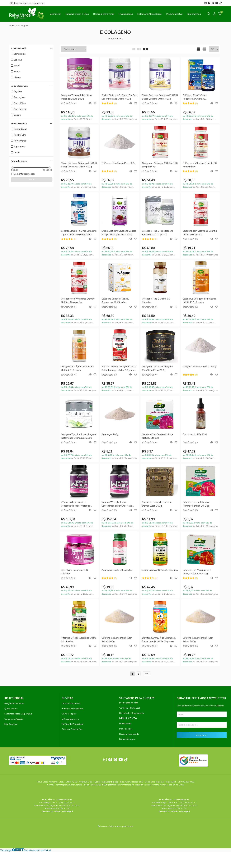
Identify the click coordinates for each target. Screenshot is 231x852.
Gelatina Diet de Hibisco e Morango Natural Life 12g (196, 504)
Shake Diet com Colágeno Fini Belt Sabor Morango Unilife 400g (119, 97)
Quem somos (10, 708)
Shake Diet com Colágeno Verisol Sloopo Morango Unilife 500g (119, 232)
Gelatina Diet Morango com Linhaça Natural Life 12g (197, 571)
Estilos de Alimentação (149, 14)
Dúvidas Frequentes (71, 703)
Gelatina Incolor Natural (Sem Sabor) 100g (117, 639)
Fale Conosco (11, 724)
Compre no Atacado (14, 718)
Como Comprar (69, 713)
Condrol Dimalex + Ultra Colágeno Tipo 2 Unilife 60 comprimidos (78, 232)
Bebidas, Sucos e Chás (77, 14)
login (26, 3)
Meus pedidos (126, 728)
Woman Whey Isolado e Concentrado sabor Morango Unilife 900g (75, 504)
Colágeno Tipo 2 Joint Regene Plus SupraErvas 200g (157, 368)
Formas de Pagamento (72, 708)
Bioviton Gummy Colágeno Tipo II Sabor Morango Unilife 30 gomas (119, 368)
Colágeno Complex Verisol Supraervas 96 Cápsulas (115, 300)
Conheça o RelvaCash (129, 707)
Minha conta (125, 723)
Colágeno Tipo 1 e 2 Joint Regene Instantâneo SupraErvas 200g (78, 436)
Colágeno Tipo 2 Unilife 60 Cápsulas (156, 300)
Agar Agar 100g (110, 434)
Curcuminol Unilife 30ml (195, 434)
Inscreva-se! (201, 735)
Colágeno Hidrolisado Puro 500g (118, 163)
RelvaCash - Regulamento (131, 713)
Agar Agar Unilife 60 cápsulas (117, 570)
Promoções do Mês (128, 702)
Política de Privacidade (72, 724)
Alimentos (55, 14)
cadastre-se (38, 3)
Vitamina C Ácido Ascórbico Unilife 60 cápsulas (78, 639)
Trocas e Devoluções (72, 729)
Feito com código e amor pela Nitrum (115, 826)
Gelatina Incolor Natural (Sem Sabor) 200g (198, 639)
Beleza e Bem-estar (103, 14)
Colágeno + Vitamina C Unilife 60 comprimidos (200, 165)
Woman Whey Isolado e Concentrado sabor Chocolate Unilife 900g (117, 504)
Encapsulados (126, 14)
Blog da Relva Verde (14, 703)
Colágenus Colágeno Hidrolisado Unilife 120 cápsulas (199, 300)
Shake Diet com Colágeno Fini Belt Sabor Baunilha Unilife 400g (160, 97)
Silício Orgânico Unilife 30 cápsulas (160, 570)
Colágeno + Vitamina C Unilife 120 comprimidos (160, 165)
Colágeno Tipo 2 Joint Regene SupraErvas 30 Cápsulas (157, 232)
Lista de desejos (127, 739)
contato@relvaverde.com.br (69, 784)
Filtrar (31, 179)
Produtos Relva (174, 14)
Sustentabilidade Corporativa (18, 713)
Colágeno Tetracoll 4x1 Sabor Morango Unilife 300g (76, 97)
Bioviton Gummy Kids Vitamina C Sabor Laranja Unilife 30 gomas (159, 639)
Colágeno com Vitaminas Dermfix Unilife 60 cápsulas (200, 232)
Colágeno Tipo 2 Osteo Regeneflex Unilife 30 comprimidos (195, 97)
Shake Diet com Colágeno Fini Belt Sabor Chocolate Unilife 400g (79, 165)
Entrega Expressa (70, 718)
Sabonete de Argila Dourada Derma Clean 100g (156, 504)
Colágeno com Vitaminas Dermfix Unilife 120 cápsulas (78, 300)
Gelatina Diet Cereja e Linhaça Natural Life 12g (157, 436)
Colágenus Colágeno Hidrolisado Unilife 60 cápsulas (77, 368)
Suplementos (194, 14)
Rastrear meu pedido (129, 733)
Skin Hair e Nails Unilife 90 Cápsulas (75, 571)
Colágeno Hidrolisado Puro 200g (199, 366)
